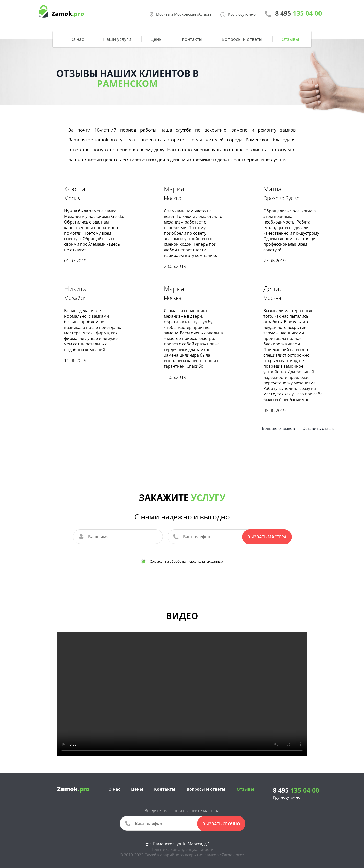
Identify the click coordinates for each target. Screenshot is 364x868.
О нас (78, 39)
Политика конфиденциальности (182, 848)
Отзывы (290, 39)
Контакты (192, 39)
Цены (156, 39)
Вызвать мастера (267, 536)
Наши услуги (117, 39)
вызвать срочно (221, 823)
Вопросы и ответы (242, 39)
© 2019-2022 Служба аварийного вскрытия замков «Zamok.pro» (182, 853)
